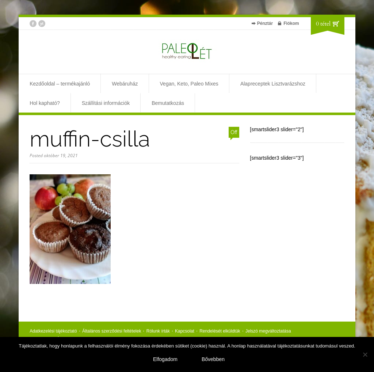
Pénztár (265, 23)
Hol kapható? (45, 103)
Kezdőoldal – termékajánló (60, 84)
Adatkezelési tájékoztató (53, 331)
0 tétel (323, 24)
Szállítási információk (106, 103)
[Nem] (365, 354)
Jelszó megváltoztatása (268, 331)
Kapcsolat (184, 331)
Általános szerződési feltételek (111, 331)
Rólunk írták (158, 331)
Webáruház (125, 84)
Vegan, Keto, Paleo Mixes (189, 84)
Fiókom (291, 23)
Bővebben (213, 359)
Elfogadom (165, 359)
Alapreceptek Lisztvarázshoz (272, 84)
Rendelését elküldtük (219, 331)
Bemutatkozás (168, 103)
